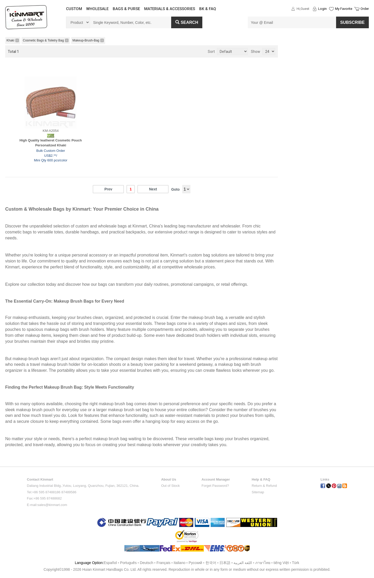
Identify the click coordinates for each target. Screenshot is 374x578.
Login (322, 9)
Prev (108, 189)
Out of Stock (170, 486)
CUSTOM (74, 8)
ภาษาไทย (262, 563)
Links (324, 479)
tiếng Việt (281, 563)
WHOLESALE (97, 8)
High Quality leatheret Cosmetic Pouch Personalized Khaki (50, 142)
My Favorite (343, 9)
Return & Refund (264, 486)
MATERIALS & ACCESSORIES (169, 8)
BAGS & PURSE (126, 8)
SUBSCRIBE (352, 22)
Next (153, 189)
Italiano (179, 563)
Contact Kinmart (40, 479)
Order (364, 9)
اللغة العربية (243, 563)
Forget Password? (215, 486)
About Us (168, 479)
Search (186, 22)
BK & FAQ (207, 8)
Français (163, 563)
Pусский (195, 563)
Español (110, 563)
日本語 (224, 563)
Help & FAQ (261, 479)
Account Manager (216, 479)
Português (128, 563)
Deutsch (146, 563)
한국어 (210, 563)
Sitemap (258, 492)
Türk (295, 563)
